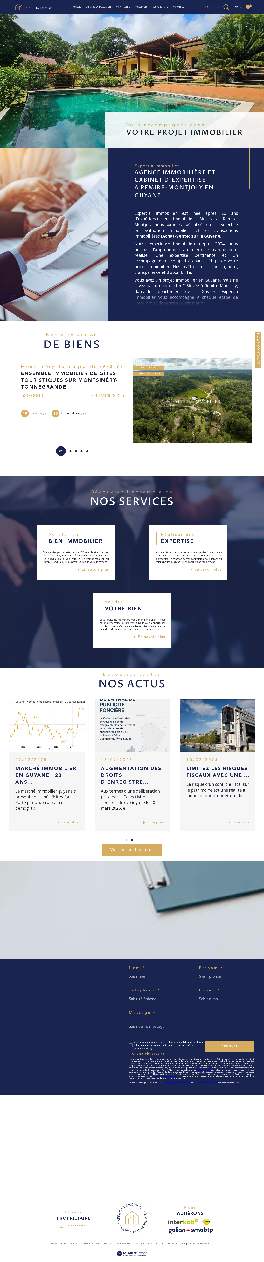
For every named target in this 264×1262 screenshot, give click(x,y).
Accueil (77, 7)
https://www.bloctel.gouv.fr (168, 1076)
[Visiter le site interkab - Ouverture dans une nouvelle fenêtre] (183, 1221)
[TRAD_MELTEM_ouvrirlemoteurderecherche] (216, 7)
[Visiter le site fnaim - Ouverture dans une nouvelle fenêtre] (206, 1221)
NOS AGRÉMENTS (160, 7)
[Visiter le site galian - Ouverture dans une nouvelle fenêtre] (191, 1230)
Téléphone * (144, 990)
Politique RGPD (195, 1244)
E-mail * (210, 990)
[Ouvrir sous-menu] (113, 7)
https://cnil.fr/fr (203, 1070)
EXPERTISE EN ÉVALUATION (98, 7)
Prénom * (211, 968)
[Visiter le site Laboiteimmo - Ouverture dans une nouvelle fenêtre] (132, 1258)
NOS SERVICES (141, 7)
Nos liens (181, 1244)
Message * (142, 1013)
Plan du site (140, 1244)
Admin (171, 1244)
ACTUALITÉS (178, 7)
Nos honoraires (124, 1244)
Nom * (137, 968)
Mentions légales (157, 1244)
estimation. (196, 303)
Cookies (208, 1244)
